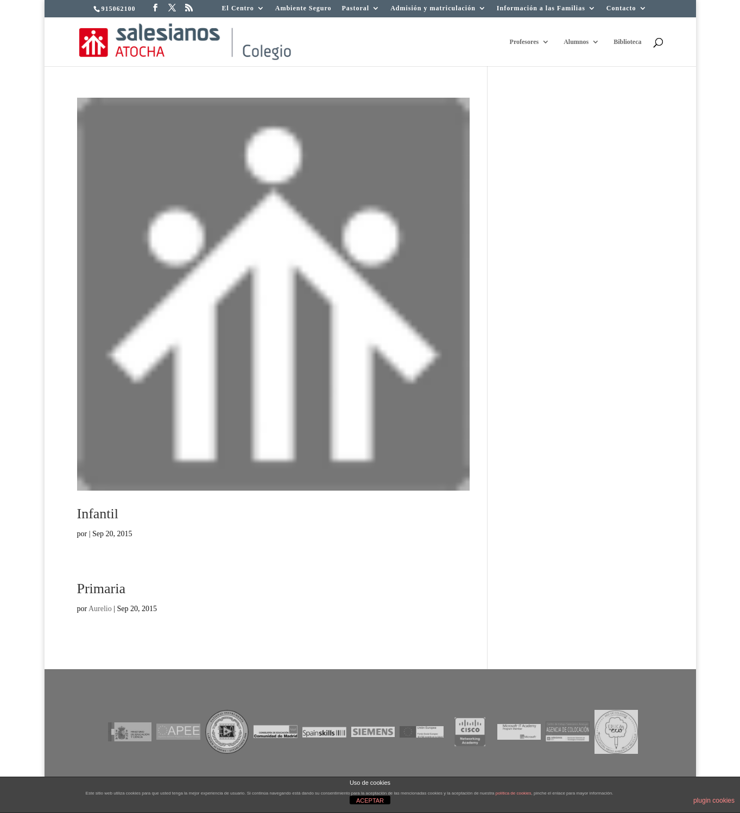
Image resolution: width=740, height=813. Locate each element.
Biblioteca (627, 42)
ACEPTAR (370, 800)
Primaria (101, 588)
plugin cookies (714, 800)
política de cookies (514, 793)
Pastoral (356, 8)
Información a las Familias (541, 8)
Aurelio (100, 609)
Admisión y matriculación (433, 8)
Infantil (98, 514)
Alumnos (576, 42)
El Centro (238, 8)
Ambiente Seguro (303, 8)
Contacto (621, 8)
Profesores (524, 42)
